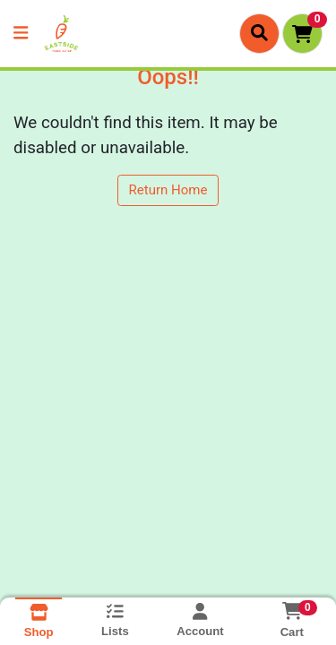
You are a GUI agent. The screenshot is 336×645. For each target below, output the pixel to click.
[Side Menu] (20, 33)
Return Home (168, 190)
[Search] (259, 33)
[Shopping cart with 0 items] (302, 33)
